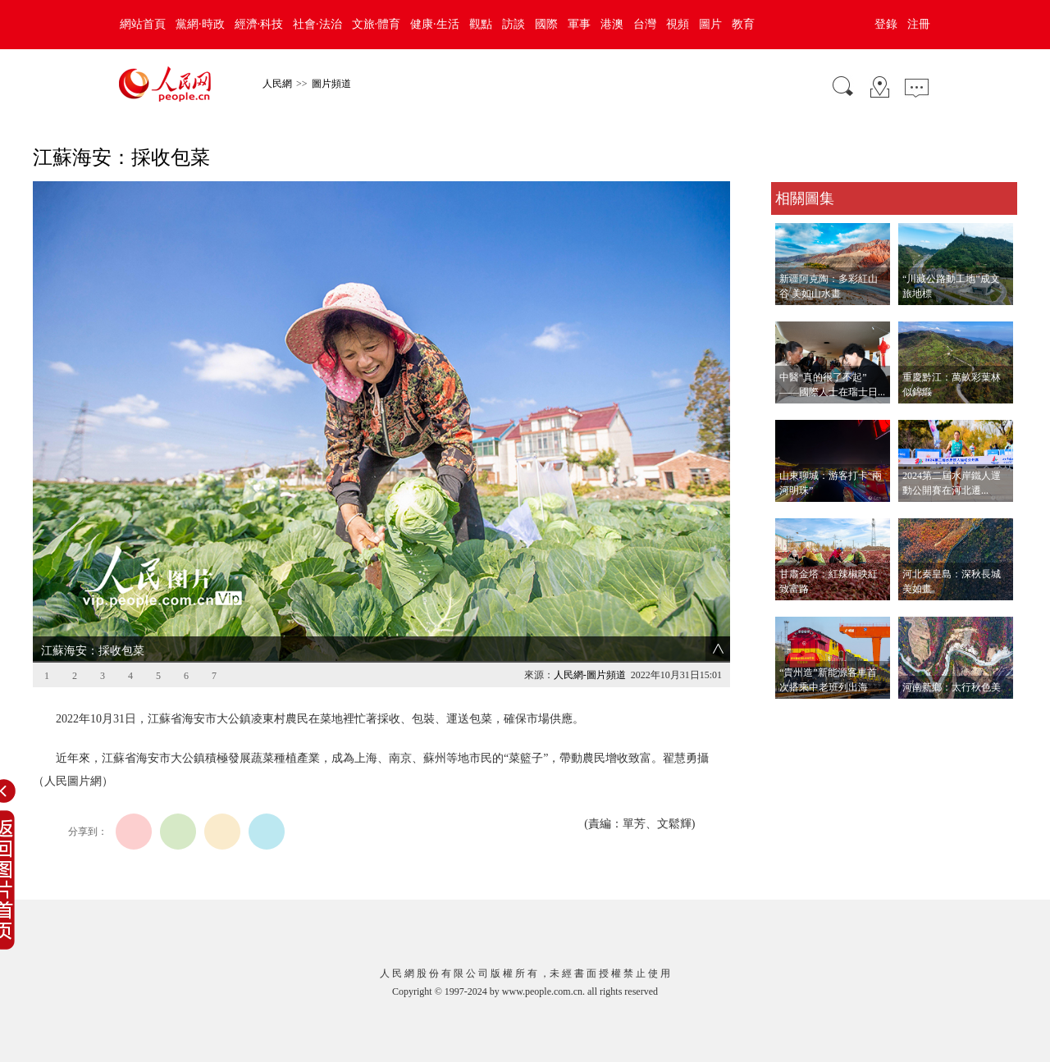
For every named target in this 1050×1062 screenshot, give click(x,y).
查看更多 (794, 715)
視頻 (677, 24)
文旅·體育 (376, 24)
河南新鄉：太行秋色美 (951, 687)
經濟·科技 (259, 24)
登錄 (885, 24)
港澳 (611, 24)
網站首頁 (143, 24)
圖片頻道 (331, 83)
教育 (743, 24)
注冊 (918, 24)
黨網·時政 (200, 24)
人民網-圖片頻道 (590, 675)
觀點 (480, 24)
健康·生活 (434, 24)
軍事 (579, 24)
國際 (546, 24)
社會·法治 (317, 24)
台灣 (644, 24)
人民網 (277, 83)
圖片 (710, 24)
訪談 (513, 24)
